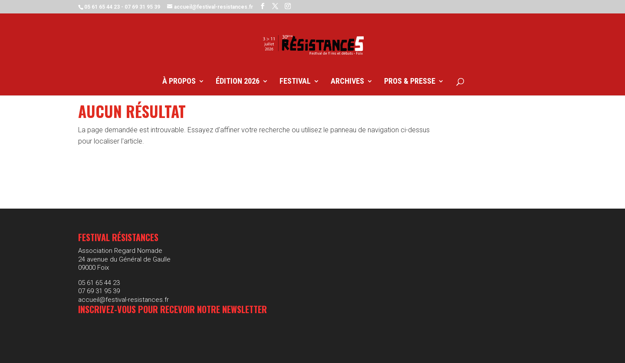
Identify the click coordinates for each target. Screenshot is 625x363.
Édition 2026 (238, 81)
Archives (347, 81)
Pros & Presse (409, 81)
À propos (179, 81)
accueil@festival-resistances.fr (123, 300)
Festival (295, 81)
